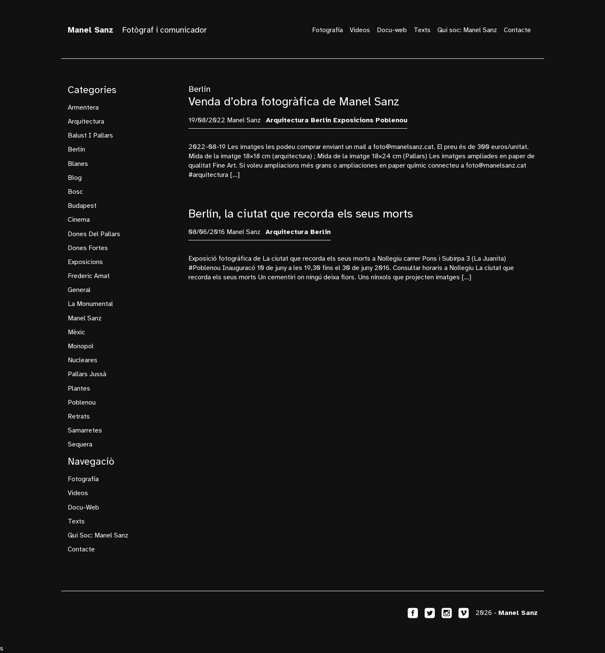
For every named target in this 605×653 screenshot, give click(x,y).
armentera (83, 107)
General (79, 290)
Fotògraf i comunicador (137, 30)
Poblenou (82, 402)
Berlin (76, 149)
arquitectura (86, 121)
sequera (80, 444)
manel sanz (85, 318)
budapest (82, 205)
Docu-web (392, 30)
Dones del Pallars (94, 234)
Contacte (517, 30)
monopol (81, 346)
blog (75, 178)
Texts (422, 30)
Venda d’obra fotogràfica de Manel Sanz (293, 101)
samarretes (85, 430)
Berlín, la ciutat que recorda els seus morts (300, 213)
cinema (79, 219)
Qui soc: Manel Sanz (467, 30)
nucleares (82, 360)
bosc (75, 191)
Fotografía (327, 30)
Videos (360, 30)
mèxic (76, 332)
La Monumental (90, 304)
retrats (79, 416)
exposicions (85, 262)
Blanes (78, 164)
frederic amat (89, 276)
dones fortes (88, 248)
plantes (79, 388)
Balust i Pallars (90, 135)
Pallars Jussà (87, 374)
